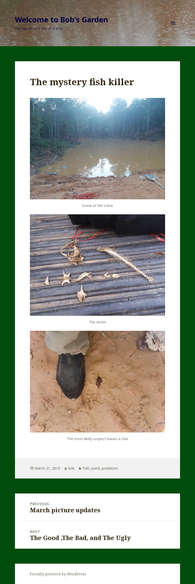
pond (95, 468)
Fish (86, 468)
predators (110, 468)
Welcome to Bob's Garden (61, 19)
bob (71, 468)
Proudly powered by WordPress (58, 574)
